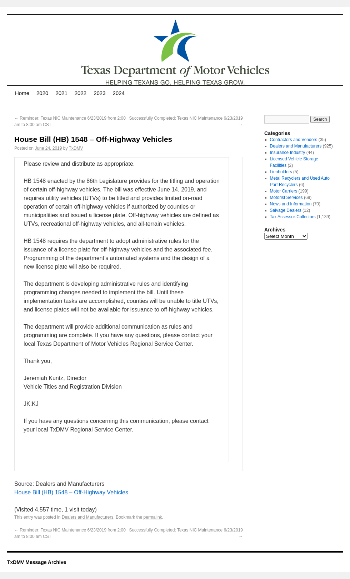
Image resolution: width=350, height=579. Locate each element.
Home (22, 93)
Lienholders (281, 171)
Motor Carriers (284, 191)
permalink (153, 517)
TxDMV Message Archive (36, 562)
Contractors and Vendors (294, 139)
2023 (99, 93)
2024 (119, 93)
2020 (42, 93)
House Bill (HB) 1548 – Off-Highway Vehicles (71, 492)
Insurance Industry (287, 152)
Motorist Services (286, 197)
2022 (80, 93)
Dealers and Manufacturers (88, 517)
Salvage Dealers (285, 210)
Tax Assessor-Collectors (293, 216)
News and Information (291, 203)
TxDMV (76, 148)
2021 (61, 93)
